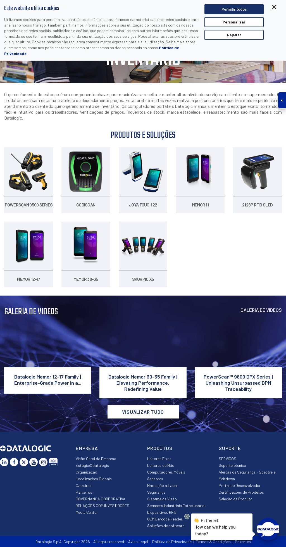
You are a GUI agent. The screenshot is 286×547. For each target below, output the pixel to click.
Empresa (87, 448)
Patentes (243, 541)
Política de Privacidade (172, 541)
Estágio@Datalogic (92, 465)
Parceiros (84, 492)
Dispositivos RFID (162, 512)
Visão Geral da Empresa (96, 458)
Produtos (160, 448)
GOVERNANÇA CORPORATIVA (100, 498)
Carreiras (84, 485)
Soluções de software (165, 525)
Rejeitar (234, 34)
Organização (86, 472)
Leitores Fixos (159, 458)
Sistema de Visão (162, 498)
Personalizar (234, 22)
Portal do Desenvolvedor (240, 485)
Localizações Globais (94, 478)
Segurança (156, 492)
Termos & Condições (213, 541)
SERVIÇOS (227, 458)
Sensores (155, 478)
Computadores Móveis (166, 472)
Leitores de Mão (160, 465)
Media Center (87, 512)
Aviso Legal (138, 541)
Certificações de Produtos (241, 492)
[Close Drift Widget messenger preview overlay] (187, 516)
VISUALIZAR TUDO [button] (143, 412)
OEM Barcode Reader (164, 519)
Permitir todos (234, 9)
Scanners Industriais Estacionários (176, 505)
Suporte (230, 448)
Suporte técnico (232, 465)
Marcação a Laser (162, 485)
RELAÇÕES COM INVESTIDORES (102, 505)
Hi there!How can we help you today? (215, 526)
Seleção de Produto (235, 498)
